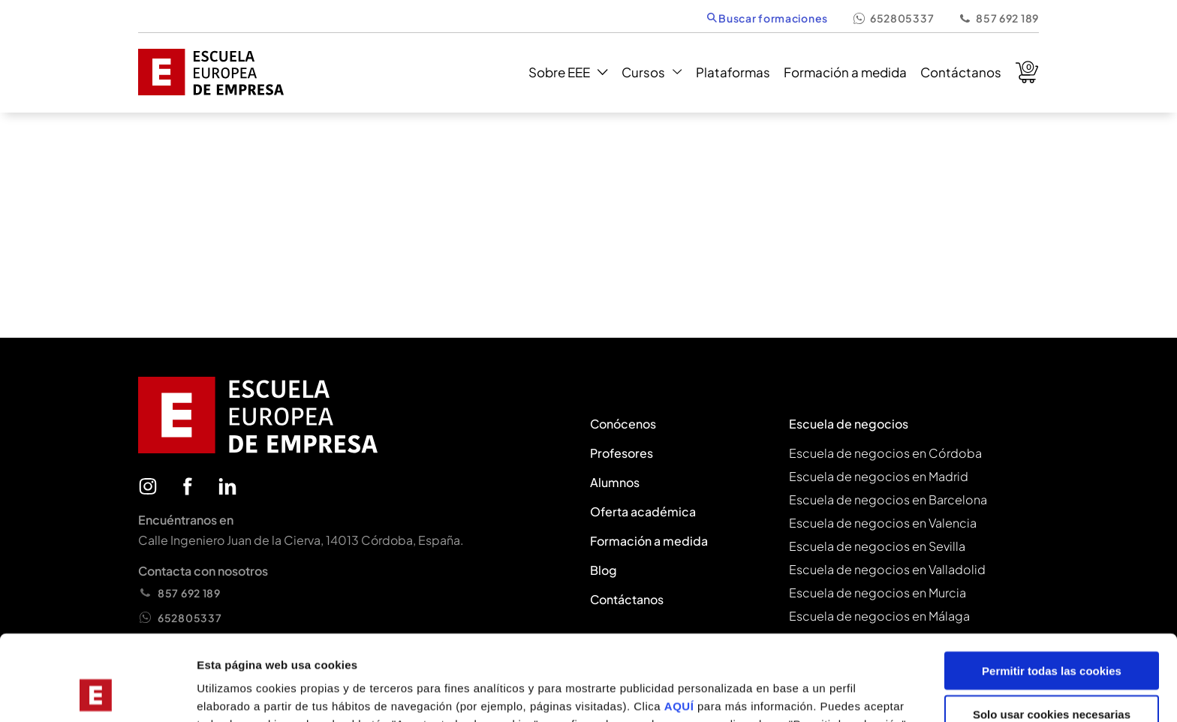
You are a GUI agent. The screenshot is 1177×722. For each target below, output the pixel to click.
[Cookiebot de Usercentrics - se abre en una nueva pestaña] (97, 692)
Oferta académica (643, 511)
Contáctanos (960, 72)
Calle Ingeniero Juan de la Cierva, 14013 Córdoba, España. (301, 540)
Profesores (621, 453)
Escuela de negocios (848, 424)
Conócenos (623, 424)
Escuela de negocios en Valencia (883, 523)
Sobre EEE (567, 72)
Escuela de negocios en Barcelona (888, 499)
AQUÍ (680, 625)
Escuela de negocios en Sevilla (877, 546)
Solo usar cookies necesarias (1051, 634)
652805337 (893, 18)
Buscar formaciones (767, 18)
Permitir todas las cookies (1051, 590)
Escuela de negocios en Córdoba (885, 453)
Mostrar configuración (823, 692)
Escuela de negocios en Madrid (878, 476)
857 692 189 (998, 18)
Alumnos (615, 482)
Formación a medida (845, 72)
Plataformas (733, 72)
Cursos (652, 72)
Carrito (1027, 72)
